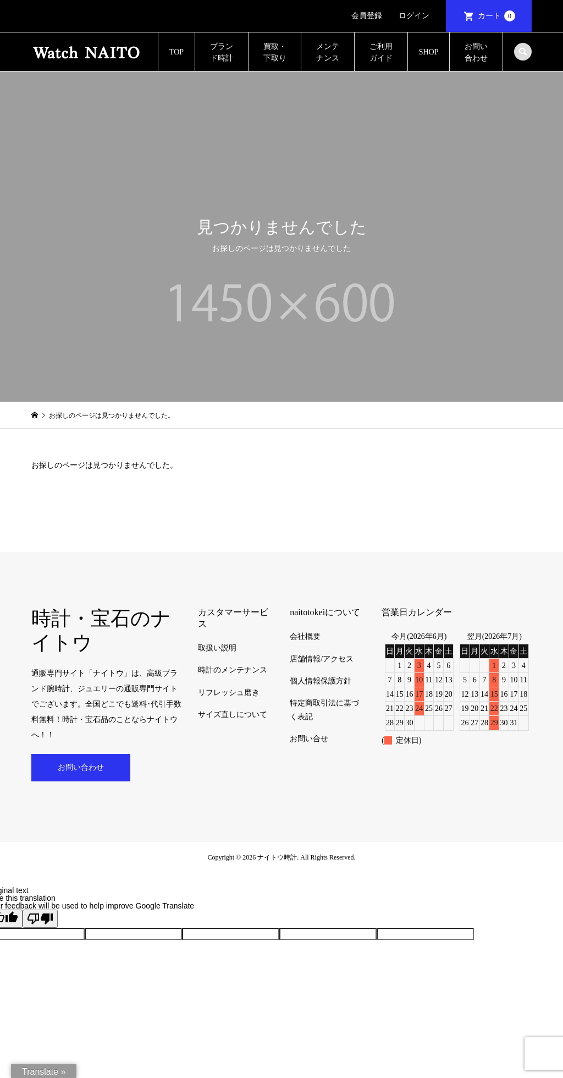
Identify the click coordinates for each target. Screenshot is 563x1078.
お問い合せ (309, 739)
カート (496, 15)
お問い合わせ (476, 52)
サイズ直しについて (232, 714)
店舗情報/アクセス (322, 659)
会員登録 (366, 16)
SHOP (429, 52)
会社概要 (305, 636)
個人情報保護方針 (320, 681)
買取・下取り (274, 52)
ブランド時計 (221, 52)
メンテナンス (327, 52)
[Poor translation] (40, 919)
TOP (176, 52)
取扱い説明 (217, 648)
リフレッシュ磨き (229, 692)
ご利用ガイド (381, 52)
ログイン (414, 16)
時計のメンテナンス (232, 670)
